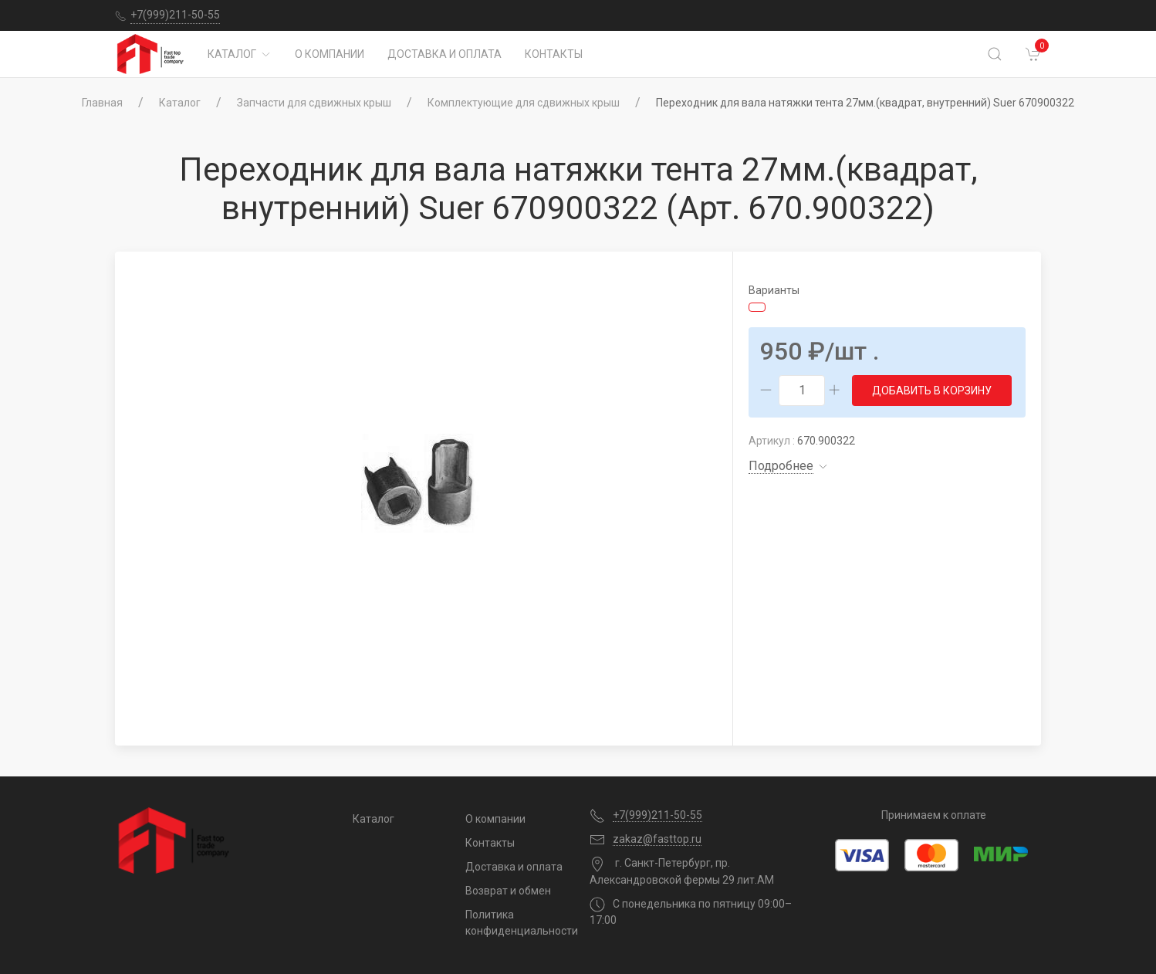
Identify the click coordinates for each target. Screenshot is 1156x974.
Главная (102, 102)
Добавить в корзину (932, 390)
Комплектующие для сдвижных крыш (524, 102)
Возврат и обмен (508, 890)
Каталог (240, 54)
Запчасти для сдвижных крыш (314, 102)
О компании (329, 54)
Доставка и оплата (444, 54)
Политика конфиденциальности (515, 922)
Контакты (554, 54)
